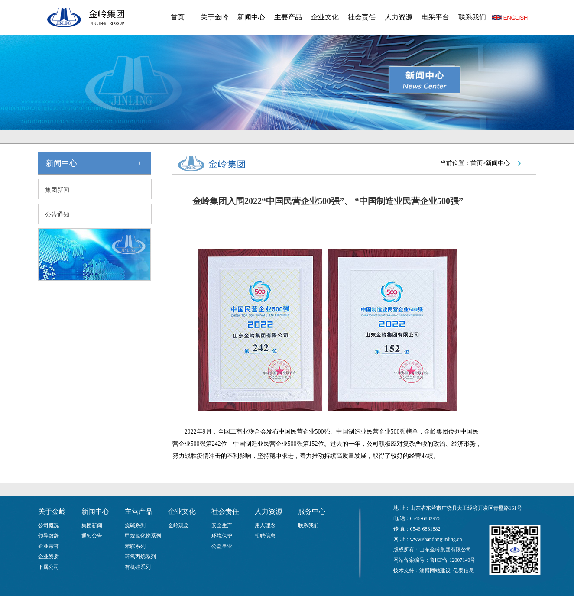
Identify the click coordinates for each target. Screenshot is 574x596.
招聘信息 (265, 536)
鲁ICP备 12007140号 (453, 560)
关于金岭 (214, 17)
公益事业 (221, 546)
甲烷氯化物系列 (143, 536)
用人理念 (265, 525)
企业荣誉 (48, 546)
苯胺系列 (135, 546)
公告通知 (57, 214)
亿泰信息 (463, 570)
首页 (178, 17)
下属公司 (48, 567)
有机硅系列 (138, 567)
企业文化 (325, 17)
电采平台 (435, 17)
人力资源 (398, 17)
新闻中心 (251, 17)
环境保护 (221, 536)
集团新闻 (57, 190)
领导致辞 (48, 536)
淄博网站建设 (435, 570)
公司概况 (48, 525)
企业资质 (48, 557)
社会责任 (362, 17)
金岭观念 (178, 525)
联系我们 (472, 17)
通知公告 (91, 536)
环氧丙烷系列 (140, 557)
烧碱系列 (135, 525)
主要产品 (288, 17)
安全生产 (221, 525)
